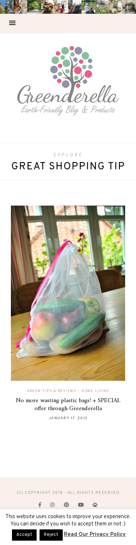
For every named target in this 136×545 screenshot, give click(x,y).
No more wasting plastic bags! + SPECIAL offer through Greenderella (68, 404)
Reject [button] (51, 535)
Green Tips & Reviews (51, 391)
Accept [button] (24, 535)
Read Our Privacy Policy (95, 534)
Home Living (95, 391)
